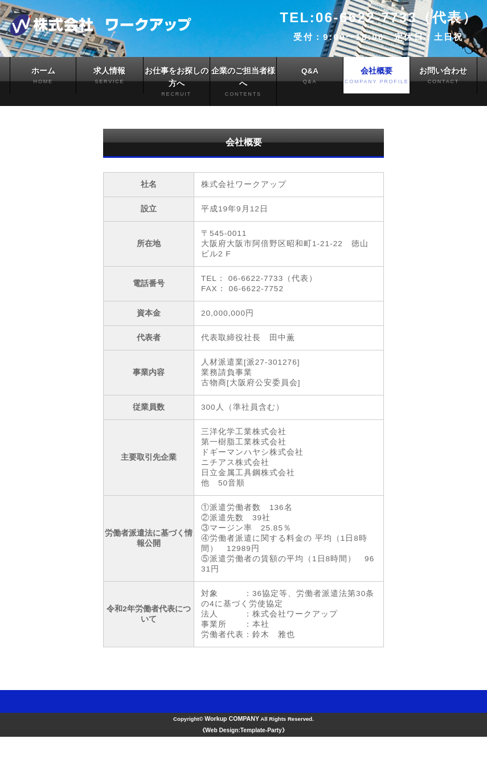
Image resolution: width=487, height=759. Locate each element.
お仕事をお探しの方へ (177, 83)
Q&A (310, 77)
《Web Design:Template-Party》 (243, 753)
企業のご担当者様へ (243, 83)
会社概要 (376, 77)
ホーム (43, 77)
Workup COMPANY (230, 740)
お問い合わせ (443, 77)
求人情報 (109, 77)
